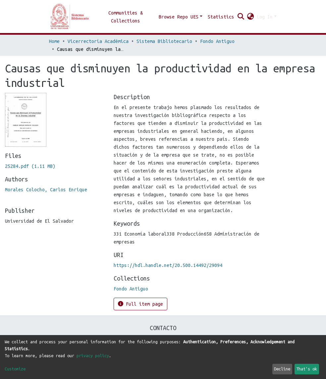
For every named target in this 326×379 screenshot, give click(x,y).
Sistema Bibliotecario (164, 41)
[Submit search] (241, 17)
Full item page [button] (140, 304)
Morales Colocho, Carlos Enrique (46, 189)
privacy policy (93, 355)
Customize (15, 368)
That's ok (306, 368)
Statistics (221, 16)
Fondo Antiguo (217, 41)
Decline (282, 368)
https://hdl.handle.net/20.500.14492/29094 (168, 265)
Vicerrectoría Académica (98, 41)
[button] (250, 17)
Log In (265, 16)
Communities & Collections (125, 16)
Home (54, 41)
